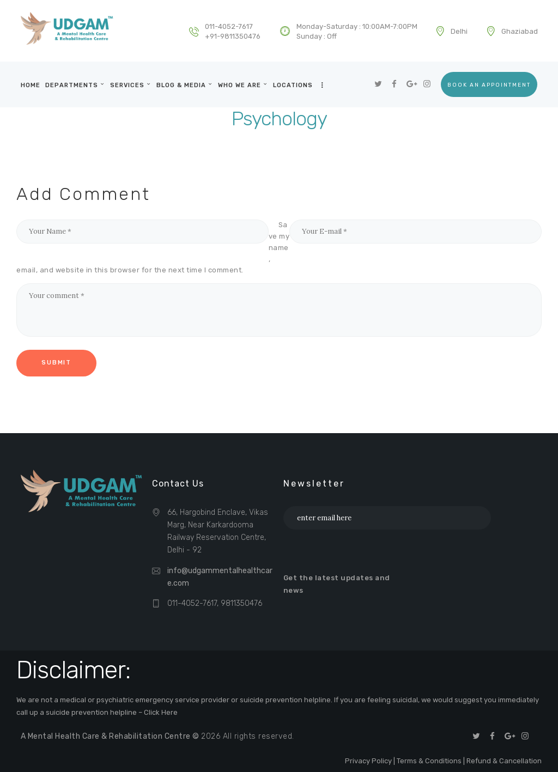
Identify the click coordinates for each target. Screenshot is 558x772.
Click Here (161, 712)
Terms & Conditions (429, 761)
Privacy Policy (368, 761)
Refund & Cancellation (504, 761)
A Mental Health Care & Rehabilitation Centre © (111, 736)
